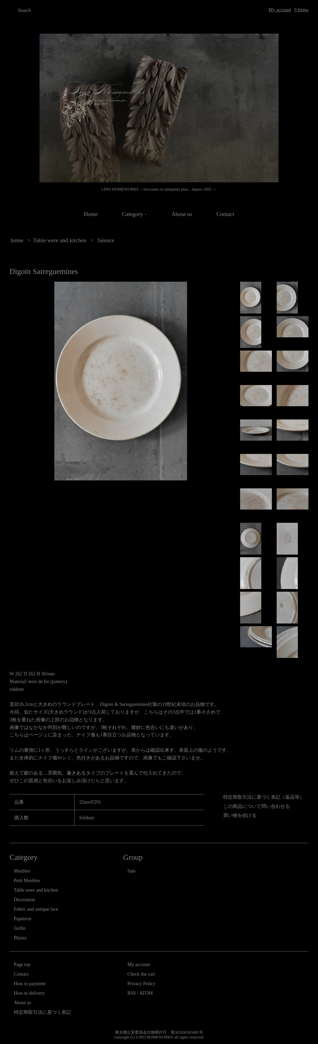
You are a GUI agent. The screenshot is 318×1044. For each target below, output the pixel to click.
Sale (131, 871)
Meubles (22, 871)
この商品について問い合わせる (256, 806)
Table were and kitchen (59, 240)
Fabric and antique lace (36, 909)
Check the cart (141, 974)
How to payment (30, 983)
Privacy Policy (141, 983)
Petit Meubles (27, 880)
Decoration (24, 899)
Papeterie (23, 918)
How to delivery (29, 993)
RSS (131, 993)
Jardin (19, 928)
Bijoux (20, 937)
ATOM (146, 993)
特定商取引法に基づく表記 (42, 1012)
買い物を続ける (240, 815)
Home (91, 214)
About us (181, 214)
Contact (225, 214)
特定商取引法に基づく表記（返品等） (263, 797)
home (17, 240)
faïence (105, 240)
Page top (22, 964)
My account (279, 9)
